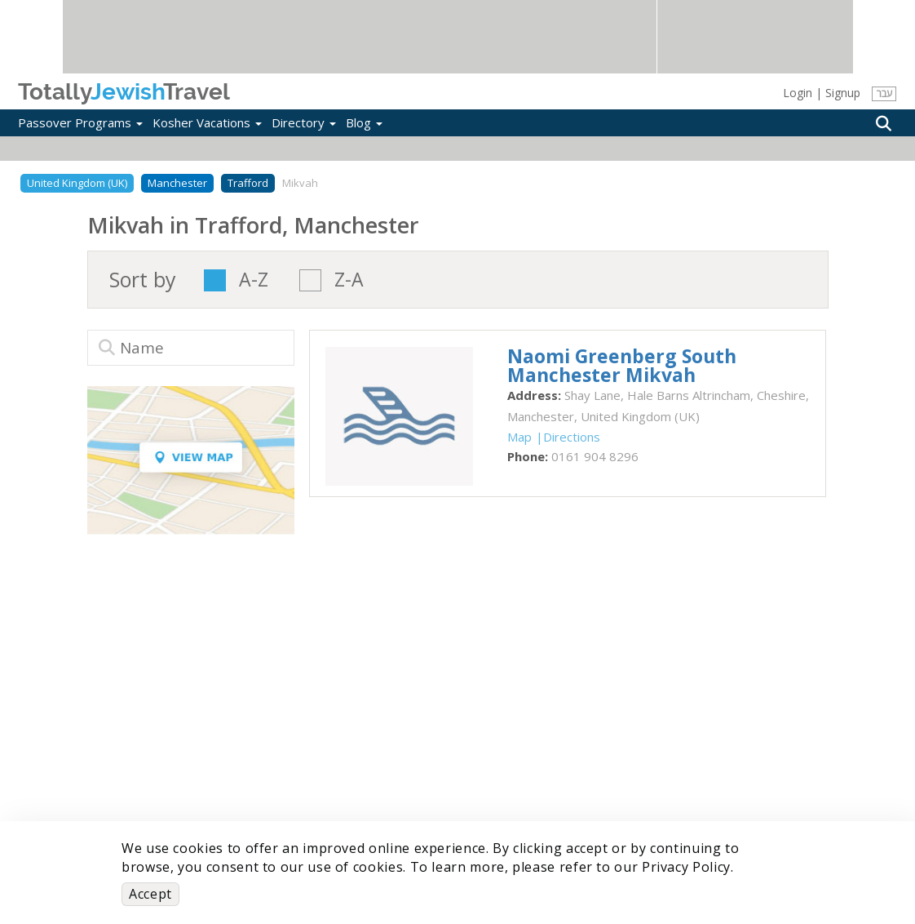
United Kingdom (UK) (77, 182)
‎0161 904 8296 (595, 456)
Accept (150, 894)
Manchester (177, 182)
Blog (364, 122)
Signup (842, 92)
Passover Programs (80, 122)
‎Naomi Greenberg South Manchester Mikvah (621, 365)
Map (519, 437)
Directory (304, 122)
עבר (884, 93)
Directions (571, 437)
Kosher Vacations (207, 122)
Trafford (248, 182)
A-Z (253, 280)
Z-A (349, 280)
